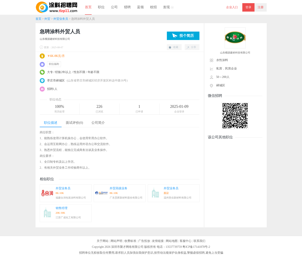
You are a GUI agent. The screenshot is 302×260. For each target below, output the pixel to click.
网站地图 (172, 241)
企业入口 (232, 7)
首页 (88, 7)
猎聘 (127, 7)
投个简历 (186, 36)
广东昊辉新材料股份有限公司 (126, 197)
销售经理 (61, 208)
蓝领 (140, 7)
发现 (166, 7)
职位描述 (50, 122)
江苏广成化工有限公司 (68, 217)
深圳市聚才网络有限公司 (127, 246)
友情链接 (158, 241)
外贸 (47, 18)
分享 (193, 47)
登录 (248, 7)
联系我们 (199, 241)
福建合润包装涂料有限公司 (71, 197)
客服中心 (185, 241)
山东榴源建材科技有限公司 (55, 38)
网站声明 (116, 241)
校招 (153, 7)
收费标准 (130, 241)
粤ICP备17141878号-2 (196, 246)
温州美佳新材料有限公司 (177, 197)
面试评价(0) (74, 122)
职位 (101, 7)
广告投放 (144, 241)
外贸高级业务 (118, 188)
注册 (261, 7)
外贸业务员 (60, 18)
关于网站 (102, 241)
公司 (114, 7)
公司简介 (98, 122)
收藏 (175, 47)
